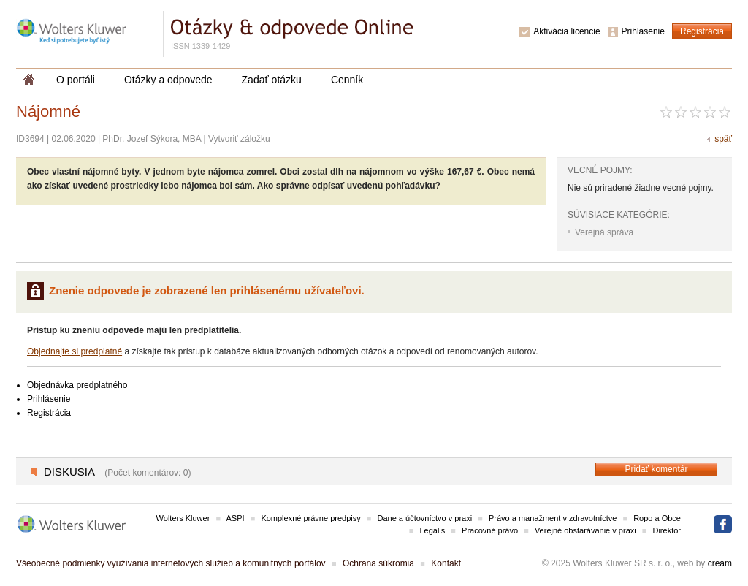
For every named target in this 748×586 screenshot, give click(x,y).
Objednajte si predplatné (74, 351)
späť (723, 139)
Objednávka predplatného (77, 385)
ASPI (235, 518)
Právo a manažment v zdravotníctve (553, 518)
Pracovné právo (490, 530)
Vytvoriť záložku (239, 139)
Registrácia (702, 31)
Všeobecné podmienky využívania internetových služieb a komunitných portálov (171, 563)
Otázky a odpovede (168, 79)
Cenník (347, 79)
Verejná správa (604, 232)
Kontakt (446, 563)
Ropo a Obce (657, 518)
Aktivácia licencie (566, 31)
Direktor (666, 530)
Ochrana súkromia (378, 563)
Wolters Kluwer (183, 518)
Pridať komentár (656, 469)
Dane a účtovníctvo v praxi (425, 518)
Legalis (432, 530)
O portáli (75, 79)
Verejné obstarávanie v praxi (585, 530)
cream (720, 563)
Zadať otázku (272, 79)
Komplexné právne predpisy (310, 518)
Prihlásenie (643, 31)
